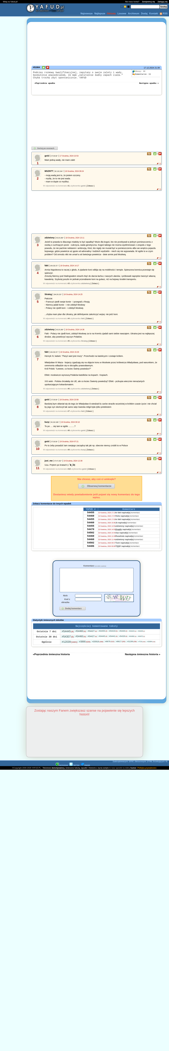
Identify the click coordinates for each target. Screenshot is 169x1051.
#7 (69, 413)
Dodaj (144, 13)
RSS (164, 13)
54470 (90, 535)
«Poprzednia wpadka (45, 85)
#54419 (113, 638)
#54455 (103, 638)
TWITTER (74, 773)
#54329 (123, 644)
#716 (141, 649)
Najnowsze (87, 13)
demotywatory (58, 775)
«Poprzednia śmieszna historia (51, 661)
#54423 (132, 638)
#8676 (109, 649)
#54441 (113, 643)
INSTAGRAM (62, 773)
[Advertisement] (13, 491)
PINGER (85, 773)
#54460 (80, 638)
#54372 (141, 643)
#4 (69, 321)
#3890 (84, 649)
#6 (69, 391)
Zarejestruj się (148, 2)
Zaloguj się (163, 2)
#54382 (132, 643)
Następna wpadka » (149, 85)
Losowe (122, 13)
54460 (90, 519)
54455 (90, 515)
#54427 (92, 638)
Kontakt (153, 13)
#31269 (132, 649)
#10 (69, 471)
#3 (69, 286)
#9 (69, 452)
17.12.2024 (149, 68)
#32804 (151, 649)
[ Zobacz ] (90, 188)
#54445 (68, 638)
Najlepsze (99, 13)
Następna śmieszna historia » (142, 661)
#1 (69, 188)
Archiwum (133, 13)
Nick (65, 602)
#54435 (141, 638)
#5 (69, 343)
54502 (90, 539)
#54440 (123, 638)
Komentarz (94, 568)
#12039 (69, 649)
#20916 (97, 649)
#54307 (68, 643)
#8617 (120, 649)
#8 (69, 433)
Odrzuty (111, 13)
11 (141, 74)
